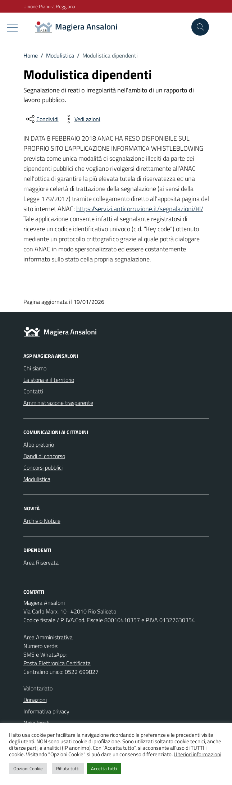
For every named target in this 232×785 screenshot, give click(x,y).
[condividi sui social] (41, 119)
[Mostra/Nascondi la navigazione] (12, 27)
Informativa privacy (46, 711)
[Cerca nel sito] (200, 27)
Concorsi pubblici (43, 467)
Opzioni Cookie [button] (28, 768)
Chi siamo (34, 368)
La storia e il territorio (48, 379)
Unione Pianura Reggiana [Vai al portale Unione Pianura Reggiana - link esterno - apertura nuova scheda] (49, 6)
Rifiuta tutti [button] (67, 768)
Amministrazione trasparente (58, 402)
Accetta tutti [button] (104, 768)
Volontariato (38, 688)
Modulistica (36, 479)
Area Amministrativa (48, 637)
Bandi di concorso (44, 456)
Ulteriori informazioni (197, 754)
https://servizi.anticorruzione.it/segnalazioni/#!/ (139, 209)
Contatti (33, 391)
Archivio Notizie (41, 520)
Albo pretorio (38, 444)
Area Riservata (41, 562)
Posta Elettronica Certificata (57, 663)
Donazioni (35, 699)
